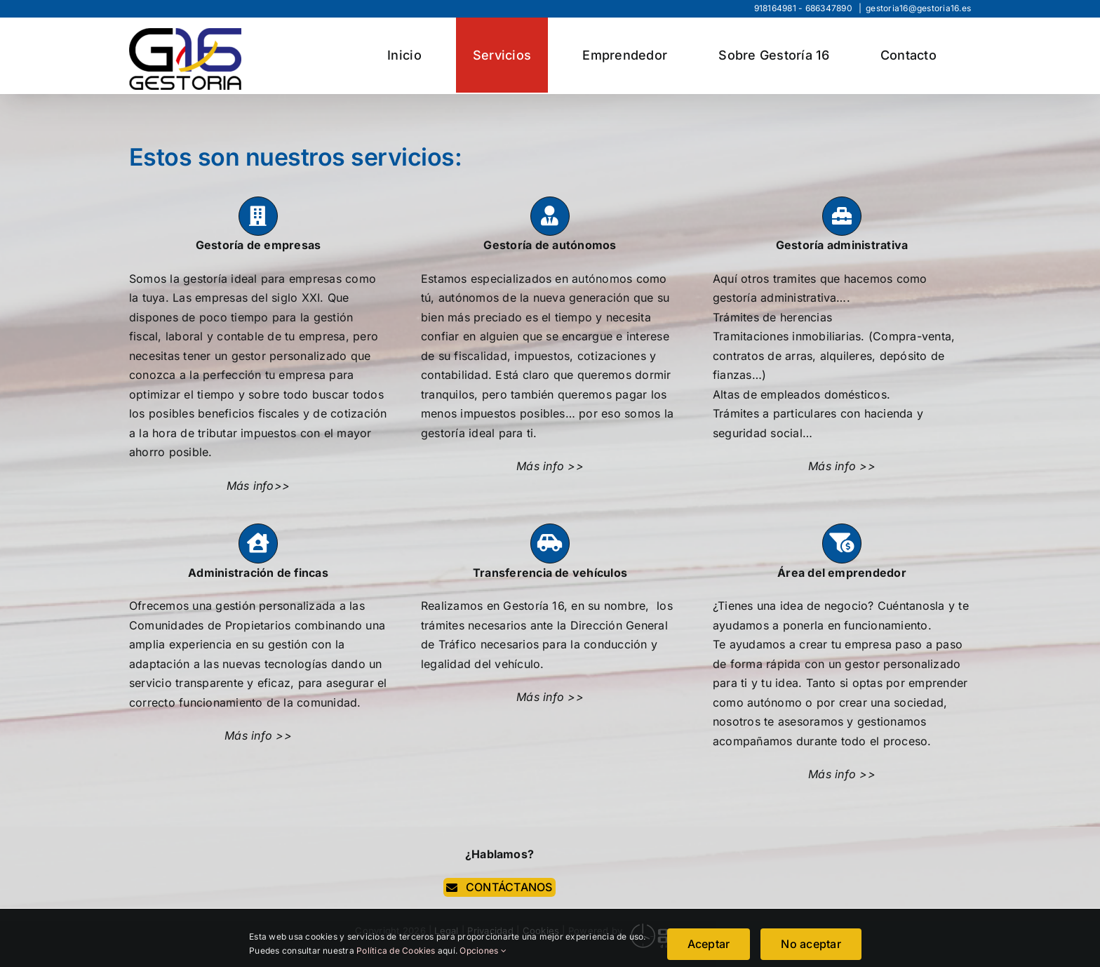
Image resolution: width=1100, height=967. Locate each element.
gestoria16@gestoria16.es (918, 8)
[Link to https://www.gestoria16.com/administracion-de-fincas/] (258, 543)
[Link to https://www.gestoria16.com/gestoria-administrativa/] (841, 216)
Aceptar (709, 944)
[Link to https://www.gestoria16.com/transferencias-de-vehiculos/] (550, 543)
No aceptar (810, 944)
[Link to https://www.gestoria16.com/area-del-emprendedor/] (841, 543)
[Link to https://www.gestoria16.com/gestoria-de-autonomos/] (550, 216)
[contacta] (499, 887)
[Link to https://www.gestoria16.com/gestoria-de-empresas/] (258, 216)
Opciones (483, 950)
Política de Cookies (397, 950)
